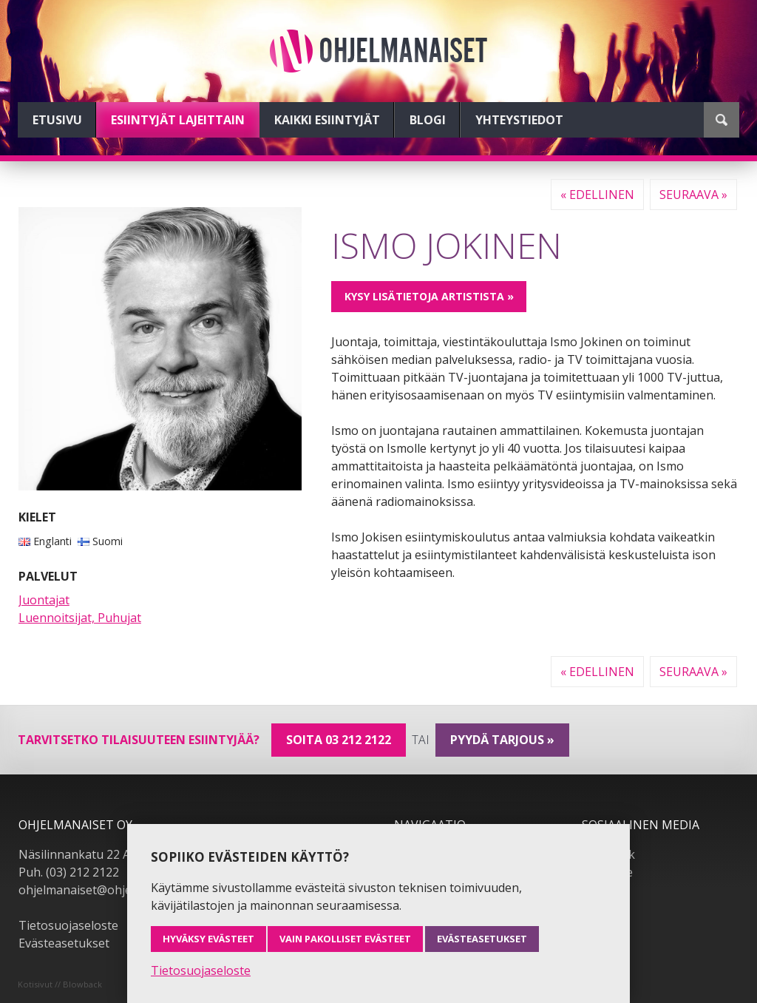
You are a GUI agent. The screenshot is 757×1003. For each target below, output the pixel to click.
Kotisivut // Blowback (60, 984)
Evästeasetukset (63, 943)
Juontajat (43, 600)
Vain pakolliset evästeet (345, 938)
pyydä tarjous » (502, 740)
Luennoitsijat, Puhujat (79, 617)
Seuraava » (693, 194)
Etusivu (57, 120)
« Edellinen (597, 194)
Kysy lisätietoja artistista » (429, 296)
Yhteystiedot (519, 120)
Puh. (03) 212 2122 (68, 872)
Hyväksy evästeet (208, 938)
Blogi (428, 120)
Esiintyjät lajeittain (178, 120)
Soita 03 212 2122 (338, 740)
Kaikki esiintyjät (327, 120)
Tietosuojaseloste (68, 925)
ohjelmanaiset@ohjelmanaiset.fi (106, 890)
